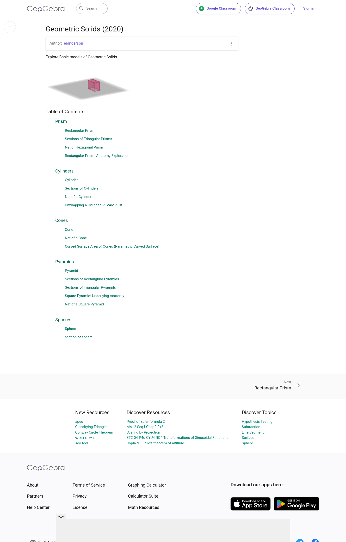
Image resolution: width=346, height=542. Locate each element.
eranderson (73, 43)
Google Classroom (217, 9)
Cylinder (71, 180)
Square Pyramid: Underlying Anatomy (94, 296)
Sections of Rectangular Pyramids (92, 279)
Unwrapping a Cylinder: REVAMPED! (93, 205)
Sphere (70, 329)
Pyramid (71, 270)
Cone (69, 229)
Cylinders (64, 171)
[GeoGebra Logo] (46, 9)
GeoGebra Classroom (269, 9)
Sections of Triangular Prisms (88, 139)
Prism (61, 121)
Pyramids (64, 261)
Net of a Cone (76, 238)
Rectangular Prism (79, 130)
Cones (61, 220)
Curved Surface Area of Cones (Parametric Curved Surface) (112, 246)
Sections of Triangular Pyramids (90, 287)
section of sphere (79, 337)
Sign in (308, 8)
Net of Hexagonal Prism (84, 147)
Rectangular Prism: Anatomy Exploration (97, 156)
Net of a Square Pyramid (84, 304)
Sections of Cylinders (82, 188)
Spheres (63, 319)
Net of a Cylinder (78, 197)
